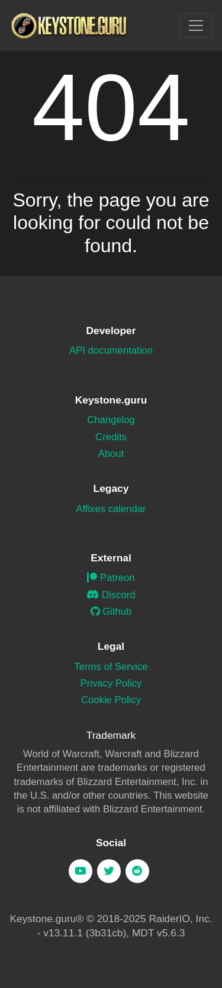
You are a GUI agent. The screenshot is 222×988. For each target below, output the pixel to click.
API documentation (111, 350)
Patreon (110, 577)
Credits (111, 437)
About (111, 453)
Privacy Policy (111, 683)
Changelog (111, 419)
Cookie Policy (111, 700)
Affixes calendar (111, 508)
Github (111, 611)
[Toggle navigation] (196, 25)
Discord (110, 595)
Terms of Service (110, 666)
